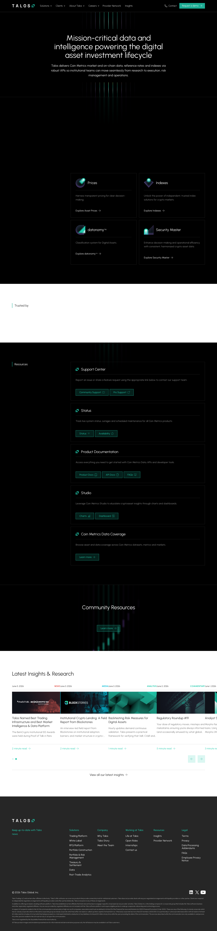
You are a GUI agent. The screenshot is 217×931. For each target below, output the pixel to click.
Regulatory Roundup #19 (173, 718)
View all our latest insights (107, 775)
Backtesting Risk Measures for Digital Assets (128, 720)
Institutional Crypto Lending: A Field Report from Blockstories (83, 720)
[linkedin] (191, 892)
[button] (45, 6)
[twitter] (197, 892)
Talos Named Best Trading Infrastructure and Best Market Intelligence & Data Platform (32, 722)
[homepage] (23, 820)
